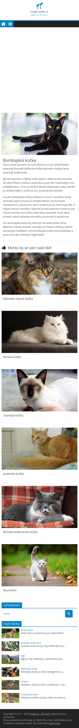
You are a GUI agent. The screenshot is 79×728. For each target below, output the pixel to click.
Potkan (24, 681)
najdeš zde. (54, 723)
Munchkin (10, 590)
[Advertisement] (39, 68)
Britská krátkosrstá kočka (20, 532)
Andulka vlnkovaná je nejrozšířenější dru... (43, 646)
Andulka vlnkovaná (31, 642)
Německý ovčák (29, 668)
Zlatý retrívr (27, 630)
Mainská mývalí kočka (18, 299)
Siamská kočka (13, 415)
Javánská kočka (13, 474)
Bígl (23, 655)
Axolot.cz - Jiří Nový (40, 713)
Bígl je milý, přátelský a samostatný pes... (42, 658)
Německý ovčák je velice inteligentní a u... (43, 671)
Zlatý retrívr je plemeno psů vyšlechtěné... (43, 633)
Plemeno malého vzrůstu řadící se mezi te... (44, 697)
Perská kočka (12, 357)
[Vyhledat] (69, 613)
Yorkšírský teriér (29, 694)
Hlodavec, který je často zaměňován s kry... (43, 684)
